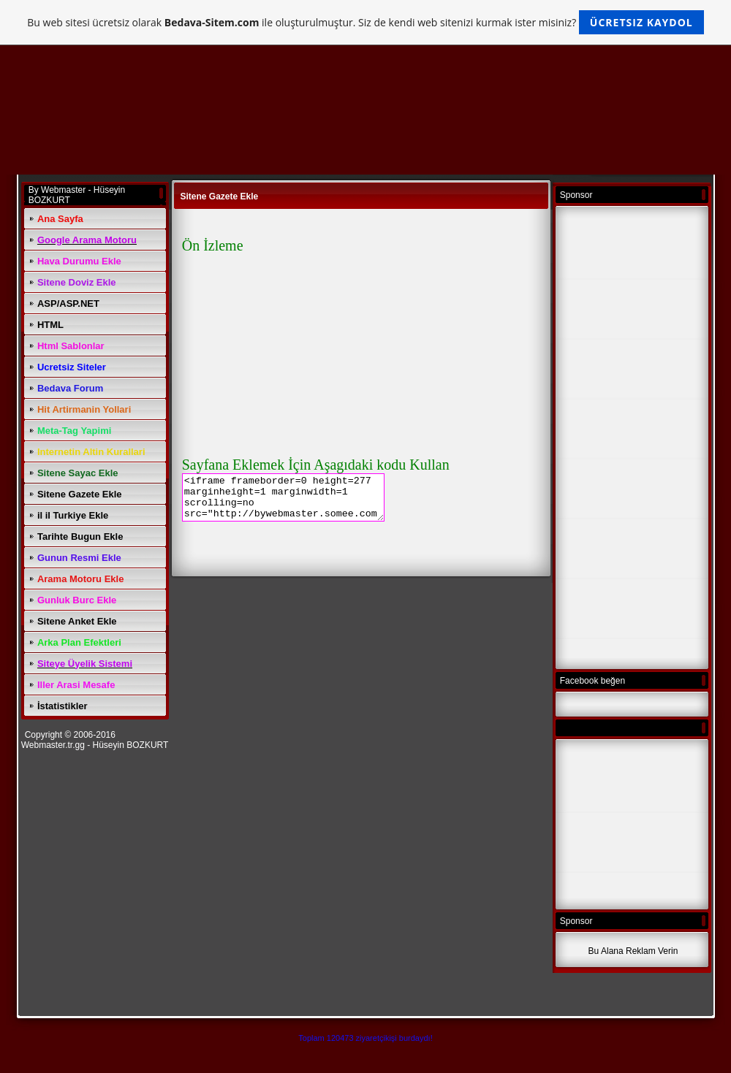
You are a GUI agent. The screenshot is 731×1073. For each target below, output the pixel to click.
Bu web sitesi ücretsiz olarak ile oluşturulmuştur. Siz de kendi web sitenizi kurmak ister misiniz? (365, 22)
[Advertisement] (633, 439)
